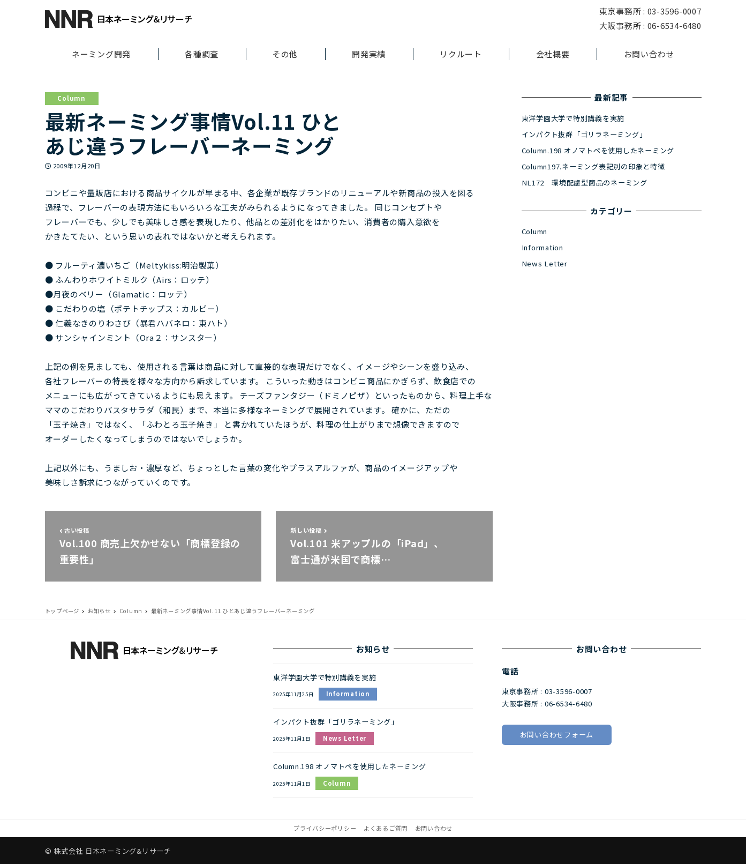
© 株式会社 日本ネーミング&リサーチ (108, 851)
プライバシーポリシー (325, 828)
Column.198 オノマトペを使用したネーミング (598, 150)
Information (542, 247)
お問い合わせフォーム (557, 734)
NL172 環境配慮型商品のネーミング (584, 182)
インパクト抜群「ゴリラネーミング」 (584, 134)
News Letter (545, 263)
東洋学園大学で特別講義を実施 (573, 118)
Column (71, 98)
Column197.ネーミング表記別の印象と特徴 (593, 166)
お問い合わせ (434, 828)
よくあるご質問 (386, 828)
